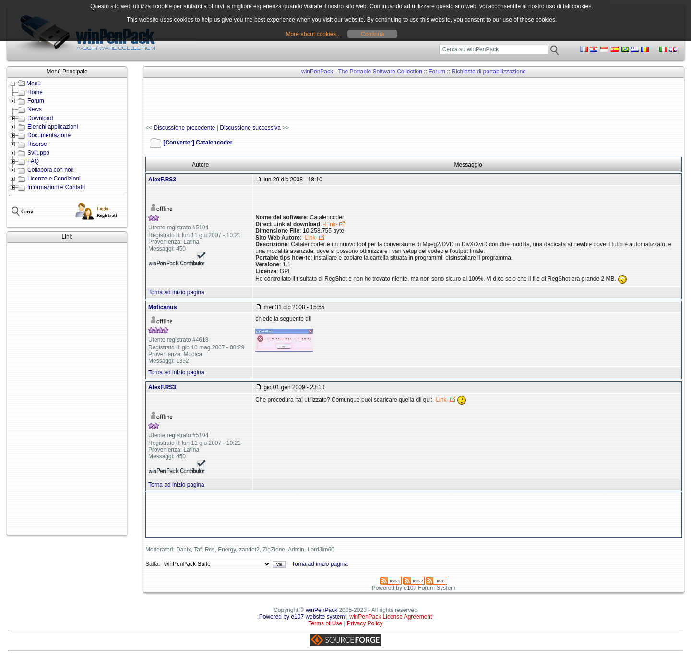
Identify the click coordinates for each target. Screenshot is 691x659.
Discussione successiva (250, 127)
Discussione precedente (184, 127)
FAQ (33, 161)
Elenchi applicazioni (52, 126)
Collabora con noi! (50, 170)
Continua (372, 34)
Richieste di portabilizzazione (489, 71)
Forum (35, 100)
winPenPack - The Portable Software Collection (361, 71)
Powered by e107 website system (302, 616)
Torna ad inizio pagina (176, 292)
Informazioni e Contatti (56, 187)
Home (35, 92)
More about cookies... (313, 34)
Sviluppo (38, 152)
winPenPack (321, 610)
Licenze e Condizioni (54, 178)
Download (40, 118)
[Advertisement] (67, 389)
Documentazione (49, 135)
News (34, 109)
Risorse (37, 144)
